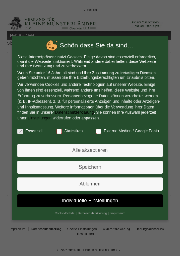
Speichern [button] (90, 166)
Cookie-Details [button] (65, 211)
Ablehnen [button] (90, 183)
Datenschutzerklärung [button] (92, 211)
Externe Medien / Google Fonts (127, 131)
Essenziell (31, 131)
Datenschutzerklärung (75, 113)
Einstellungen (40, 118)
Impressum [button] (117, 211)
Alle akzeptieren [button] (90, 150)
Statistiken (70, 131)
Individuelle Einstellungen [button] (90, 199)
